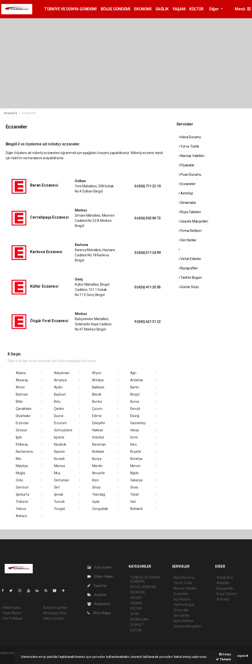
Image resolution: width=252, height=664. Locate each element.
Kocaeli (59, 459)
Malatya (22, 466)
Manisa (59, 466)
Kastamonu (24, 452)
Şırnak (58, 494)
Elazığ (134, 416)
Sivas (134, 487)
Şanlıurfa (22, 494)
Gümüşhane (63, 430)
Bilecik (97, 394)
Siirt (57, 487)
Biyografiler (188, 268)
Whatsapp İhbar (55, 613)
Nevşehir (98, 473)
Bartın (134, 387)
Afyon (96, 373)
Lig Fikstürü (181, 599)
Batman (22, 394)
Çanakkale (24, 409)
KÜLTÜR (196, 9)
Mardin (97, 466)
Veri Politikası (12, 618)
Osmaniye (61, 480)
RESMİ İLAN (139, 619)
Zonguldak (100, 509)
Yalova (21, 509)
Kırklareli (136, 509)
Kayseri (59, 452)
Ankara (21, 516)
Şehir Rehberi (183, 621)
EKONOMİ (142, 9)
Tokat (134, 494)
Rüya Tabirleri (190, 212)
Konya (96, 459)
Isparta (59, 437)
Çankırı (59, 409)
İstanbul (98, 437)
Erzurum (60, 423)
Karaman (99, 444)
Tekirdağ (98, 494)
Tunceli (59, 502)
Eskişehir (98, 423)
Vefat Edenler (190, 259)
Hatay (134, 430)
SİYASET (137, 625)
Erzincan (22, 423)
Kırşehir (135, 452)
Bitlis (19, 401)
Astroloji (186, 193)
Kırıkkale (98, 452)
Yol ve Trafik (189, 146)
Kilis (18, 459)
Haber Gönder (53, 618)
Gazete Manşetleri (193, 221)
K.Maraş (22, 444)
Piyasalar (186, 165)
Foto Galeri (99, 567)
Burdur (97, 401)
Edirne (97, 416)
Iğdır (19, 437)
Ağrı (133, 373)
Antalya (98, 380)
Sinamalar (187, 203)
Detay (225, 654)
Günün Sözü (189, 287)
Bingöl (135, 394)
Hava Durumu (190, 137)
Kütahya (136, 459)
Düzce (58, 416)
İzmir (134, 437)
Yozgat (59, 509)
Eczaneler (28, 113)
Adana (21, 373)
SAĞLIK (162, 9)
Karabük (60, 444)
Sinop (96, 487)
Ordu (19, 480)
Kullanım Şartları (55, 608)
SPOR (134, 614)
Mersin (135, 466)
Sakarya (136, 480)
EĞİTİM (136, 630)
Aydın (58, 387)
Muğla (20, 473)
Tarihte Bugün (190, 278)
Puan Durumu (190, 174)
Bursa (134, 401)
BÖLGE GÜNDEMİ (115, 9)
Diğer (214, 9)
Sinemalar (181, 610)
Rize (95, 480)
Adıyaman (61, 373)
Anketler (223, 583)
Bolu (57, 401)
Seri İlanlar (187, 240)
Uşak (95, 502)
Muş (57, 473)
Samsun (22, 487)
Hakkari (97, 430)
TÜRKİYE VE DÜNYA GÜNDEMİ (70, 9)
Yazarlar (97, 586)
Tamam (223, 659)
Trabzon (22, 502)
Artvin (20, 387)
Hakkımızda (11, 608)
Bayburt (60, 394)
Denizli (135, 409)
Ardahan (136, 380)
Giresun (21, 430)
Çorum (97, 409)
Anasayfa (11, 113)
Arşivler (96, 595)
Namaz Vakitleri (192, 156)
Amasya (60, 380)
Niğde (134, 473)
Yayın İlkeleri (11, 613)
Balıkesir (98, 387)
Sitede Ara (225, 577)
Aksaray (22, 380)
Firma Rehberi (190, 231)
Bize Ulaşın (99, 613)
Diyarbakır (23, 416)
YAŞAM (178, 9)
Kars (133, 444)
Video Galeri (100, 576)
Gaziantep (138, 423)
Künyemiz (98, 604)
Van (133, 502)
